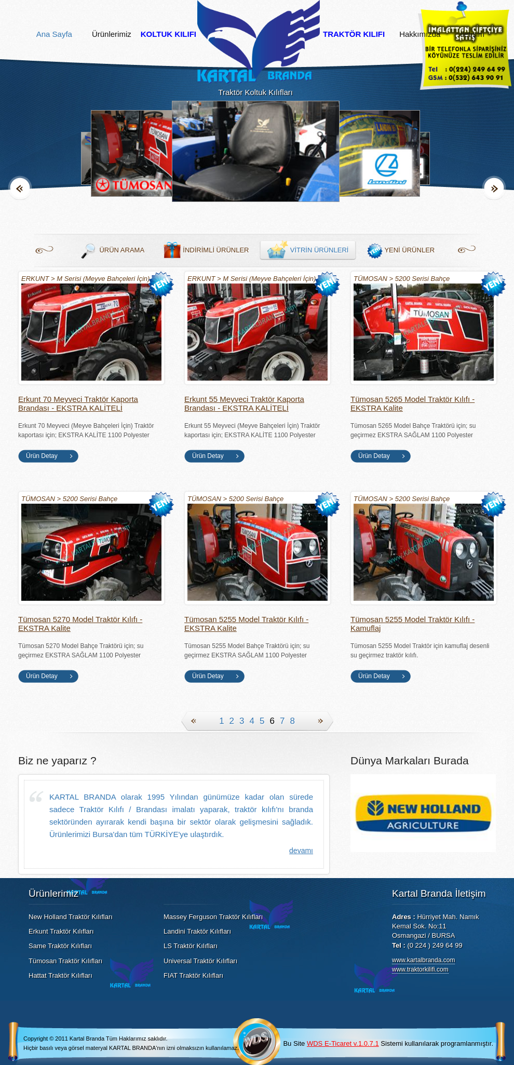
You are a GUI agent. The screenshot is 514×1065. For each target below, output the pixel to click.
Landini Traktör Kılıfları (197, 931)
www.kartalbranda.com (423, 960)
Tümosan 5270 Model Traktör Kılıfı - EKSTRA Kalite (80, 623)
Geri (20, 188)
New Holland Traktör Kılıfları (71, 917)
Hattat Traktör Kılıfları (60, 975)
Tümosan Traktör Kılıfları (65, 961)
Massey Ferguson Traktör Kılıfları (213, 917)
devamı (301, 850)
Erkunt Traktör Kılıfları (61, 931)
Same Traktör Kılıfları (60, 946)
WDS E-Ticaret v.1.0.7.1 (343, 1043)
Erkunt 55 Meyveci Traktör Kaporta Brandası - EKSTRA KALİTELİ (244, 403)
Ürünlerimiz (111, 34)
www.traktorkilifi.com (420, 969)
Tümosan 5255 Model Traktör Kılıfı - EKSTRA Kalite (246, 623)
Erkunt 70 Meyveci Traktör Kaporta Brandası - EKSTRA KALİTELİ (78, 403)
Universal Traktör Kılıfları (200, 961)
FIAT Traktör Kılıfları (193, 975)
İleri (494, 188)
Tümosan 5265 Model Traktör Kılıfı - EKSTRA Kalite (412, 403)
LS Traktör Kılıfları (191, 946)
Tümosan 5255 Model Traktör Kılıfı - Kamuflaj (412, 623)
